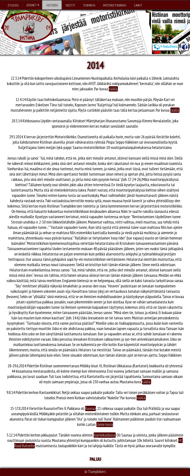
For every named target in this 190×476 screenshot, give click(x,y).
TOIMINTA (89, 5)
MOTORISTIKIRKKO (114, 5)
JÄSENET (32, 5)
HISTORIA (52, 5)
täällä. (113, 89)
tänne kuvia (104, 424)
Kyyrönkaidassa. (105, 435)
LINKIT (138, 5)
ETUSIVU (13, 5)
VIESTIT (70, 5)
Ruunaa (90, 408)
